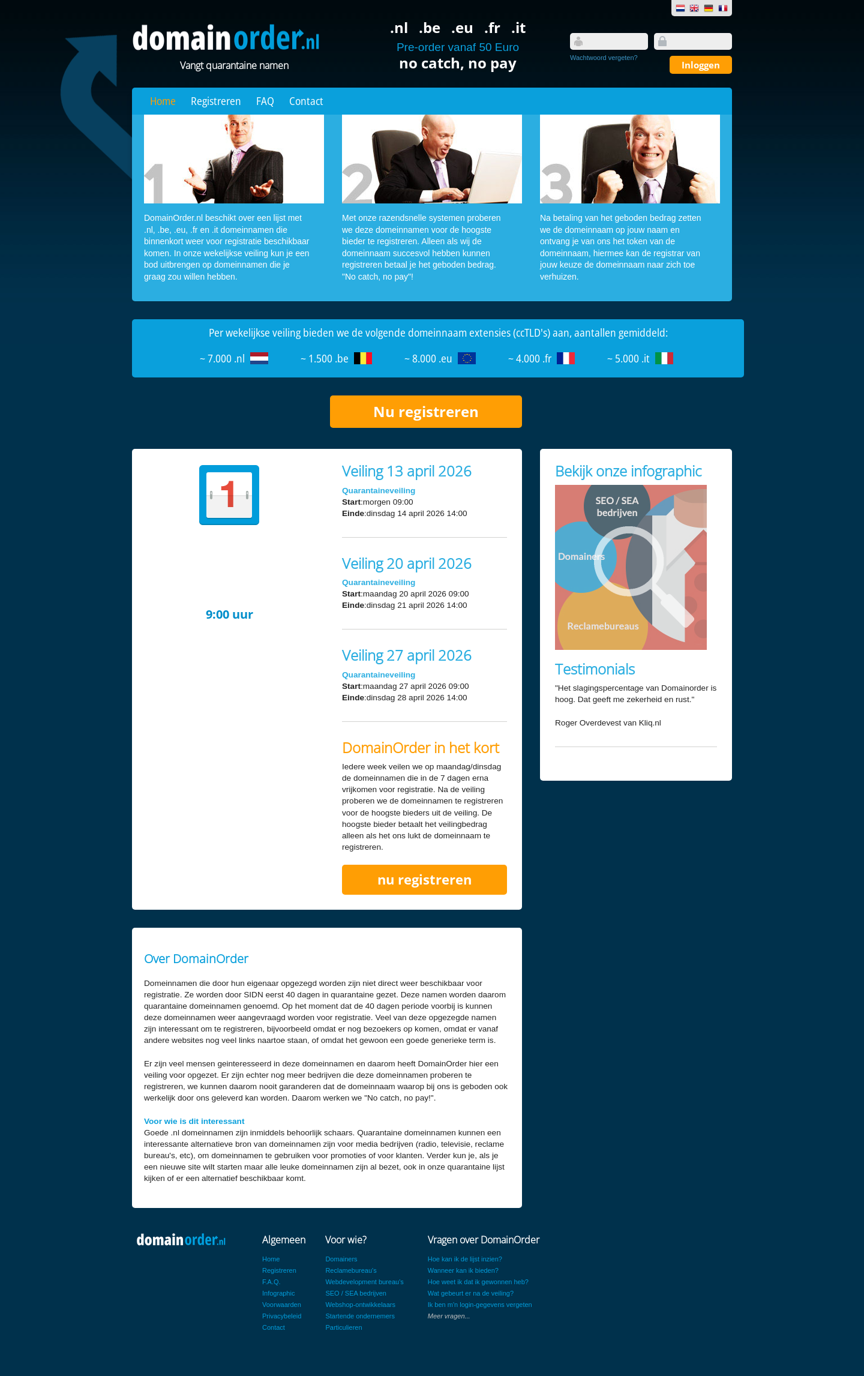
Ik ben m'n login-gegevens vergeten (480, 1304)
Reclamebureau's (350, 1270)
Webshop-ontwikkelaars (360, 1304)
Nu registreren (426, 411)
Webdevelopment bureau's (364, 1281)
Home (163, 101)
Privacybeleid (281, 1316)
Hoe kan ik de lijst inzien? (465, 1259)
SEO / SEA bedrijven (355, 1293)
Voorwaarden (281, 1304)
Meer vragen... (449, 1316)
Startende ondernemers (360, 1316)
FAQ (265, 101)
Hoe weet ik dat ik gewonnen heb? (478, 1281)
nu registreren (424, 879)
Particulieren (343, 1327)
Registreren (216, 101)
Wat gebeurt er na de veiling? (471, 1293)
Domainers (341, 1259)
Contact (306, 101)
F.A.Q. (271, 1281)
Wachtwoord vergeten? (604, 57)
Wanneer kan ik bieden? (463, 1270)
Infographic (278, 1293)
